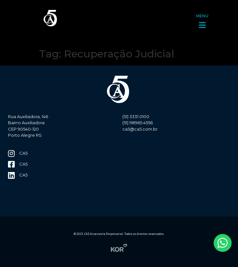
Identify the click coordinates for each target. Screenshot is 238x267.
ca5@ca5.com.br (140, 129)
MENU (202, 15)
